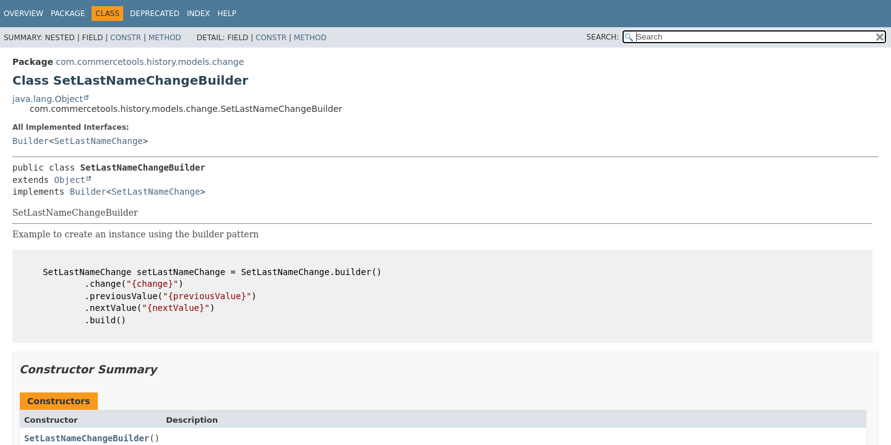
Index (198, 13)
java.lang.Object (47, 99)
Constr (125, 37)
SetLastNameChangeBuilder (86, 438)
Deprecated (154, 13)
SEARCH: (603, 37)
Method (164, 37)
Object (69, 180)
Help (226, 13)
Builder (30, 141)
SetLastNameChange (98, 141)
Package (68, 13)
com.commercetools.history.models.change (150, 62)
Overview (23, 13)
